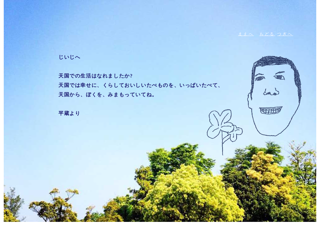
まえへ (246, 34)
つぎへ (285, 34)
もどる (267, 34)
